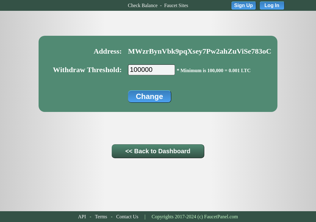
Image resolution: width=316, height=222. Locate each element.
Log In (271, 5)
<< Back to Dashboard (157, 151)
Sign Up (243, 5)
